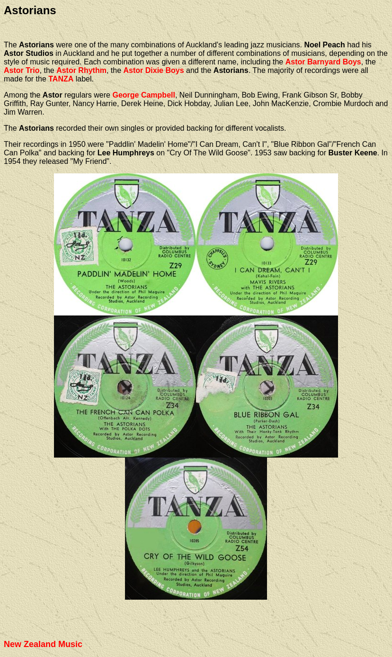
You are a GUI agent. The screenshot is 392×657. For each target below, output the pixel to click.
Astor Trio (22, 70)
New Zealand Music (43, 644)
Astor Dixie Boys (154, 70)
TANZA (60, 79)
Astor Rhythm (81, 70)
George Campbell (143, 95)
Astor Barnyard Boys (323, 62)
